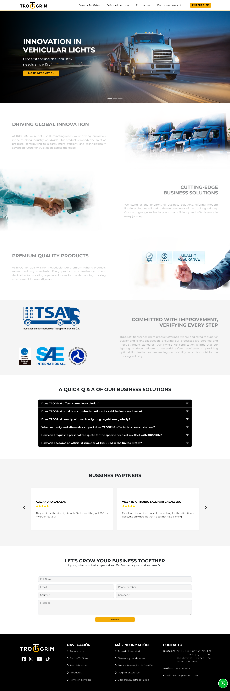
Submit (115, 619)
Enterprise (200, 5)
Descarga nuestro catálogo (132, 679)
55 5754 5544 (183, 668)
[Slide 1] (110, 98)
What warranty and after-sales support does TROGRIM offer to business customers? (98, 427)
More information (41, 77)
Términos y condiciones (130, 658)
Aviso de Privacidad (127, 651)
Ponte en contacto (170, 5)
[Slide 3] (120, 98)
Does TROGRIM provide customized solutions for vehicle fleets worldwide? (91, 411)
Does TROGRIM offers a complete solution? (70, 403)
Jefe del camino (118, 5)
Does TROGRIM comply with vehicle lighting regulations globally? (85, 419)
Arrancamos (75, 651)
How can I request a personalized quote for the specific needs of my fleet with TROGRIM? (101, 435)
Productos (143, 5)
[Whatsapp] (223, 683)
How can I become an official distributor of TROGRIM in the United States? (91, 442)
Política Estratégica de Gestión (134, 665)
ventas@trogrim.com (185, 675)
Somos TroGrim (89, 5)
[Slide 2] (115, 98)
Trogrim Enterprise (127, 672)
